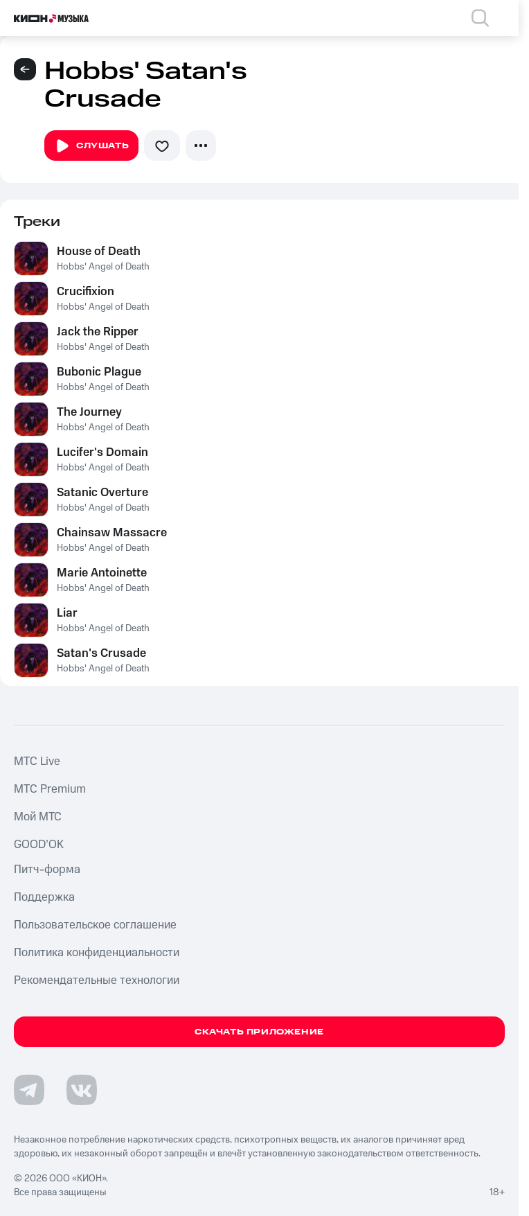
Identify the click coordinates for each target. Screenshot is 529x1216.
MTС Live (37, 761)
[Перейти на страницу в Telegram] (29, 1090)
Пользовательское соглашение (95, 925)
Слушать (91, 146)
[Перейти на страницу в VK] (81, 1090)
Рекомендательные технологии (96, 980)
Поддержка (44, 897)
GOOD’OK (39, 844)
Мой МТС (38, 817)
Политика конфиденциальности (96, 952)
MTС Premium (50, 789)
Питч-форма (47, 869)
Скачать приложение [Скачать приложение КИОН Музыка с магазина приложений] (259, 1032)
